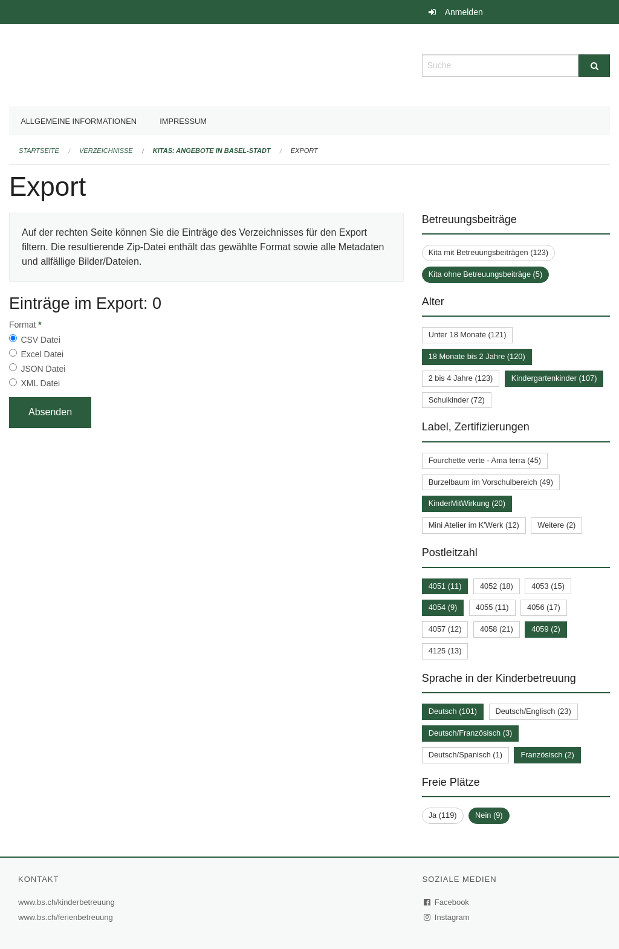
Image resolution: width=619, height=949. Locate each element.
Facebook (447, 902)
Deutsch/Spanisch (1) (465, 754)
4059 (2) (545, 628)
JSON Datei (43, 369)
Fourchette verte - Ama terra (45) (485, 460)
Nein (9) (489, 815)
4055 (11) (492, 607)
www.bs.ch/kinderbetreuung (68, 902)
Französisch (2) (547, 754)
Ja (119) (443, 815)
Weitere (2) (556, 525)
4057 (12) (445, 628)
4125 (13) (445, 650)
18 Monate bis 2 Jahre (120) (477, 356)
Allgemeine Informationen (79, 121)
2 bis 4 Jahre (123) (461, 378)
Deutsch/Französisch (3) (471, 732)
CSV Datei (40, 340)
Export (304, 150)
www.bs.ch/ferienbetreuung (67, 917)
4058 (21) (496, 628)
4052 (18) (496, 586)
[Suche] (594, 65)
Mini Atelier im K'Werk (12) (474, 525)
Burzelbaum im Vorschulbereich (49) (491, 482)
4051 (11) (445, 586)
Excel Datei (42, 354)
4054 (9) (443, 607)
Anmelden (464, 12)
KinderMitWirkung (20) (467, 503)
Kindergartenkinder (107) (554, 378)
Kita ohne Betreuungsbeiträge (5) (486, 274)
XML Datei (40, 383)
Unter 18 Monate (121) (468, 334)
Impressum (183, 121)
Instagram (447, 917)
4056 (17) (543, 607)
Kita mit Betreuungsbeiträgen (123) (488, 252)
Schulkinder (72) (457, 399)
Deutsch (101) (453, 711)
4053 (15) (548, 586)
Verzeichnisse (106, 150)
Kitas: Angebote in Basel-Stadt (212, 150)
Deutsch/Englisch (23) (533, 711)
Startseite (39, 150)
